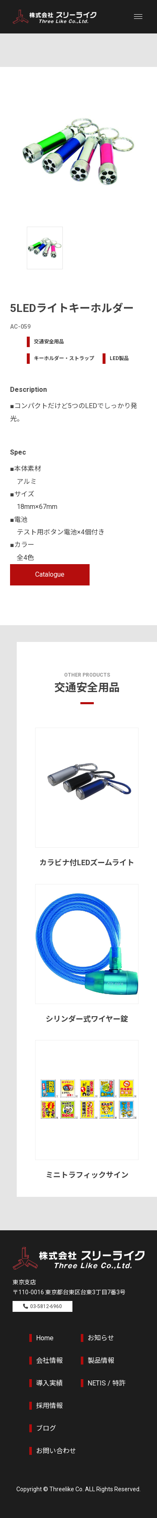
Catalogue (49, 574)
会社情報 (49, 1361)
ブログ (46, 1428)
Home (45, 1338)
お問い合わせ (56, 1451)
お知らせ (101, 1338)
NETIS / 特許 (107, 1383)
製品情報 (101, 1361)
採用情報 (49, 1406)
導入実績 (49, 1383)
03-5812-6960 (46, 1306)
